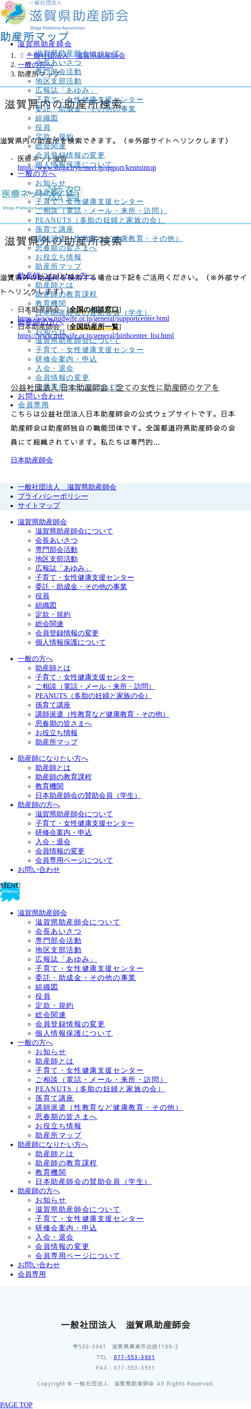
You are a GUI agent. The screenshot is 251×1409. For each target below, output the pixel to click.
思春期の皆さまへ (66, 248)
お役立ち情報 (58, 257)
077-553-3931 (134, 1356)
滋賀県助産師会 (42, 522)
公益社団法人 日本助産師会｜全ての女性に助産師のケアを (115, 387)
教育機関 (50, 303)
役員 (43, 127)
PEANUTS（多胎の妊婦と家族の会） (100, 220)
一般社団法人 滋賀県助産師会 (67, 487)
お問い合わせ (39, 869)
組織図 (47, 118)
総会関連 (50, 146)
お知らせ (50, 183)
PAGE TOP (16, 1405)
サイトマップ (39, 505)
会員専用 (32, 1274)
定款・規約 (54, 136)
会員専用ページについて (74, 860)
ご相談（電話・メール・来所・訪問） (101, 210)
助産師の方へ (39, 804)
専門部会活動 (58, 71)
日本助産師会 (32, 460)
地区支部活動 (58, 81)
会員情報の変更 (60, 851)
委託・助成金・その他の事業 (85, 109)
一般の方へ (35, 658)
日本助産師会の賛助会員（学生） (93, 312)
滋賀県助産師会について (78, 53)
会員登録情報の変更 (70, 155)
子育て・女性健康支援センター (89, 99)
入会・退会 (53, 841)
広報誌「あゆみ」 (66, 90)
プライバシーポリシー (53, 496)
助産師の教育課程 (66, 294)
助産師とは (54, 192)
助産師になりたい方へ (53, 758)
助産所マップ (58, 266)
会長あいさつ (58, 62)
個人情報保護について (74, 164)
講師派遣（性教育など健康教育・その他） (109, 238)
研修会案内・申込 (63, 832)
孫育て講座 (54, 229)
